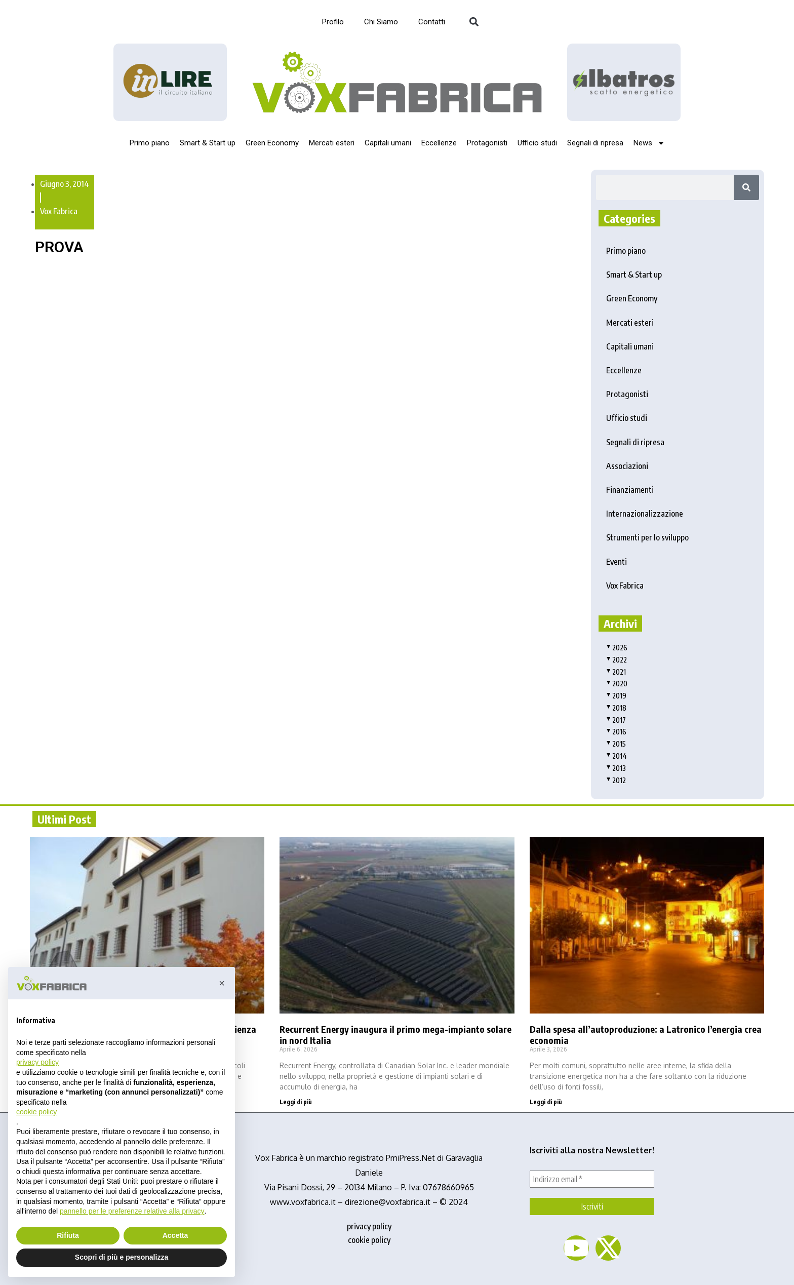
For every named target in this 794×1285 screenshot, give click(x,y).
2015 (616, 743)
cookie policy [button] (36, 1112)
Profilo (333, 21)
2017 (616, 720)
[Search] (746, 187)
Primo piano (150, 142)
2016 (616, 731)
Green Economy (272, 142)
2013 (616, 768)
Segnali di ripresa (595, 142)
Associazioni (627, 466)
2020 (616, 683)
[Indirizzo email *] (592, 1179)
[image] (624, 82)
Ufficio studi (537, 142)
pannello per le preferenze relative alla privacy (132, 1211)
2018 (616, 708)
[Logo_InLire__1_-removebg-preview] (170, 82)
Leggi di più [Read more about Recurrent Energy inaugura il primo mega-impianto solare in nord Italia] (296, 1102)
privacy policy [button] (37, 1062)
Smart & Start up (207, 142)
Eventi (616, 562)
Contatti (431, 21)
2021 (616, 672)
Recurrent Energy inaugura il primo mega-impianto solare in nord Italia (395, 1034)
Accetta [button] (175, 1235)
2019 (616, 695)
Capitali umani (388, 142)
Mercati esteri (331, 142)
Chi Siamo (381, 21)
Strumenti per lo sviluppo (647, 537)
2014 (616, 756)
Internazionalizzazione (644, 514)
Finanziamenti (630, 490)
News (649, 143)
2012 (616, 780)
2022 (616, 659)
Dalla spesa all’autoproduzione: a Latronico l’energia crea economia (646, 1034)
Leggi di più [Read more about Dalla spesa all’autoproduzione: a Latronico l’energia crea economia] (546, 1102)
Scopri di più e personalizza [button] (121, 1257)
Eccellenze (439, 142)
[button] (473, 22)
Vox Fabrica (58, 211)
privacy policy (369, 1226)
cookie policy (369, 1240)
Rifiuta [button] (68, 1235)
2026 (616, 647)
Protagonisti (487, 142)
